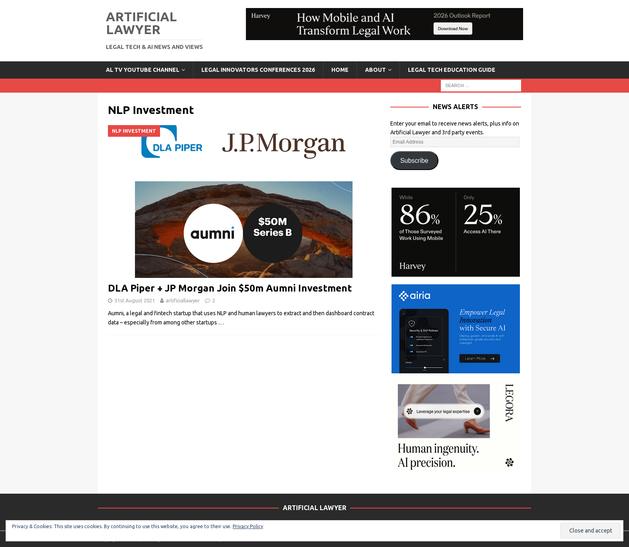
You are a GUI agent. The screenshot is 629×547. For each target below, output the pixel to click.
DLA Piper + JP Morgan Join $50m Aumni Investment (230, 288)
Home (340, 70)
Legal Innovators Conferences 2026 (258, 70)
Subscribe (414, 160)
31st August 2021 (134, 300)
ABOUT (375, 70)
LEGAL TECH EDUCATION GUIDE (451, 70)
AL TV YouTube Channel (142, 70)
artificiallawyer (183, 300)
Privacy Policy (248, 526)
